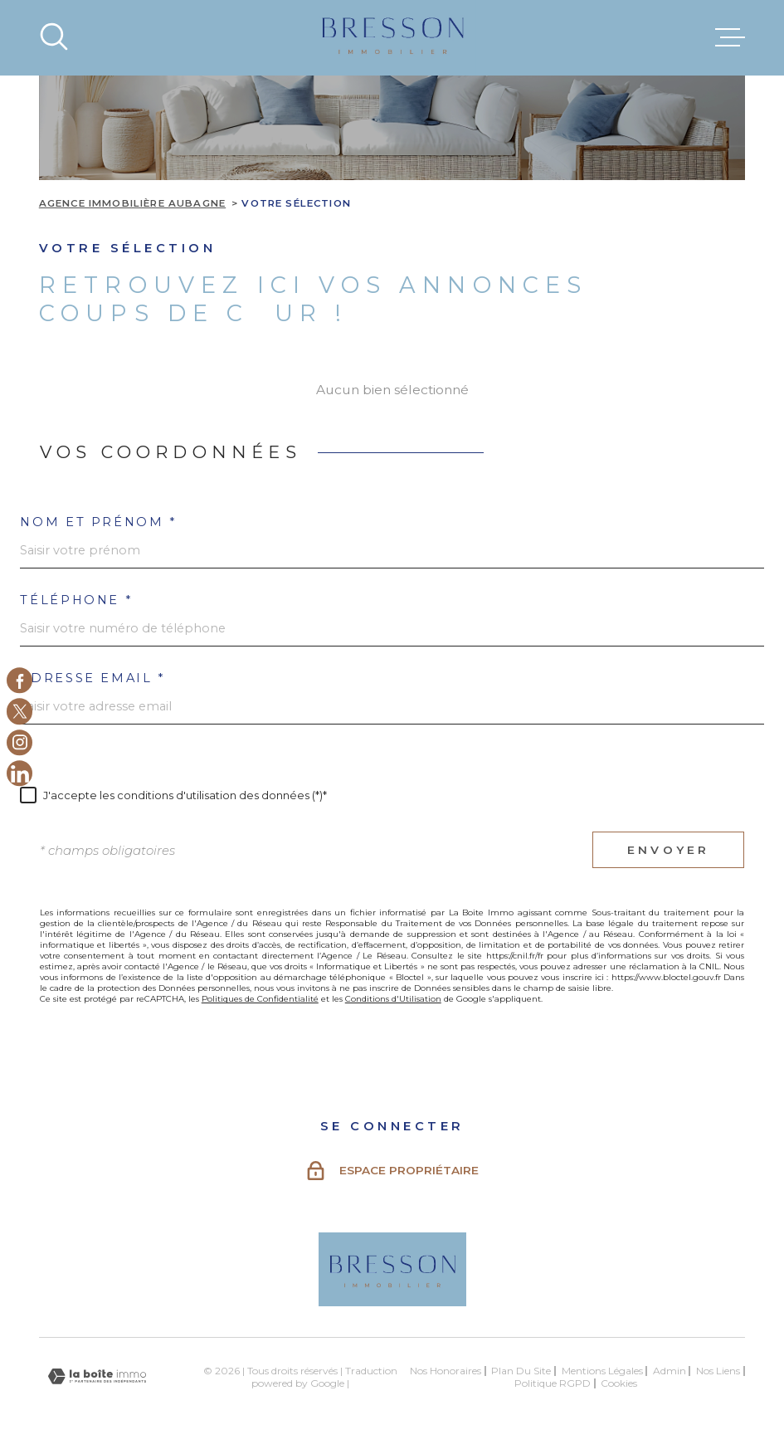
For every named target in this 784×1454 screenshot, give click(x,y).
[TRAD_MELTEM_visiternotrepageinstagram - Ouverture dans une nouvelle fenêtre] (19, 742)
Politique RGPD (552, 1383)
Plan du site (521, 1370)
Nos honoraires (445, 1370)
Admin (669, 1370)
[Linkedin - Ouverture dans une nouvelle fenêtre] (19, 774)
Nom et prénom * (98, 522)
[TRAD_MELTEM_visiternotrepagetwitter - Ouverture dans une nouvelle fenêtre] (19, 712)
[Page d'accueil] (392, 38)
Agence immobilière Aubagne (132, 203)
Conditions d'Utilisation (393, 998)
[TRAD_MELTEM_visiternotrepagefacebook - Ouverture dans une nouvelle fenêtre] (19, 680)
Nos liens (718, 1370)
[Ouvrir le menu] (730, 37)
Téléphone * (76, 600)
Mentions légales (602, 1370)
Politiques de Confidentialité (260, 998)
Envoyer (668, 849)
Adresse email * (92, 678)
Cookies (619, 1383)
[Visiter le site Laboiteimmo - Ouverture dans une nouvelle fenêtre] (97, 1376)
